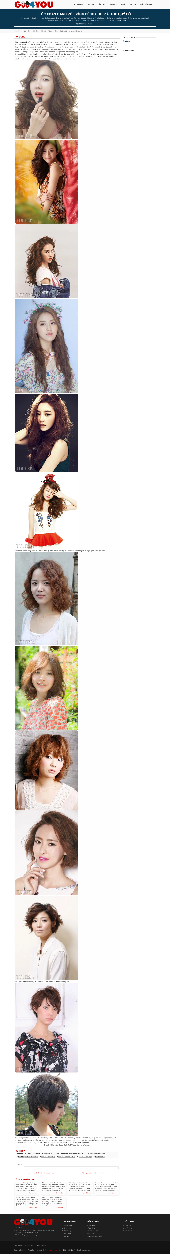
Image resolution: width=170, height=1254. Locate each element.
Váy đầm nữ (93, 1225)
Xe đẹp (67, 1236)
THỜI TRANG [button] (78, 4)
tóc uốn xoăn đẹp (48, 1157)
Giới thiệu (18, 1245)
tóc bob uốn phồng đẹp (71, 1153)
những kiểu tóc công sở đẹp (29, 1153)
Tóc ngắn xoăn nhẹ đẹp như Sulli (92, 1173)
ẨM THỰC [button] (102, 4)
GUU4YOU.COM (54, 1250)
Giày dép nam (146, 4)
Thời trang (68, 1225)
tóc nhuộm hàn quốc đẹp (28, 1157)
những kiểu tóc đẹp (51, 1153)
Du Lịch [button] (113, 4)
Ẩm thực (67, 1233)
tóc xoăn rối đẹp (85, 1157)
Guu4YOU (18, 31)
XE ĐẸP (133, 4)
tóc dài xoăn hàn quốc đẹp (94, 1153)
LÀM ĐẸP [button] (90, 4)
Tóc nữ (43, 31)
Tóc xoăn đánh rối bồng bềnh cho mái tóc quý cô (65, 31)
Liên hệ (26, 1245)
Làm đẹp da (93, 1231)
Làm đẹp (27, 31)
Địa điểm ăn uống (95, 1236)
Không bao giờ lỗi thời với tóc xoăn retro (41, 1173)
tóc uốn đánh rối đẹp (66, 1157)
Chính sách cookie (38, 1245)
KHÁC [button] (123, 4)
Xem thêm (33, 1193)
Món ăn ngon (93, 1233)
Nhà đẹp (67, 1228)
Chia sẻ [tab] (19, 1164)
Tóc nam (128, 41)
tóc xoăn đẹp (100, 1157)
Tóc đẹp (36, 31)
